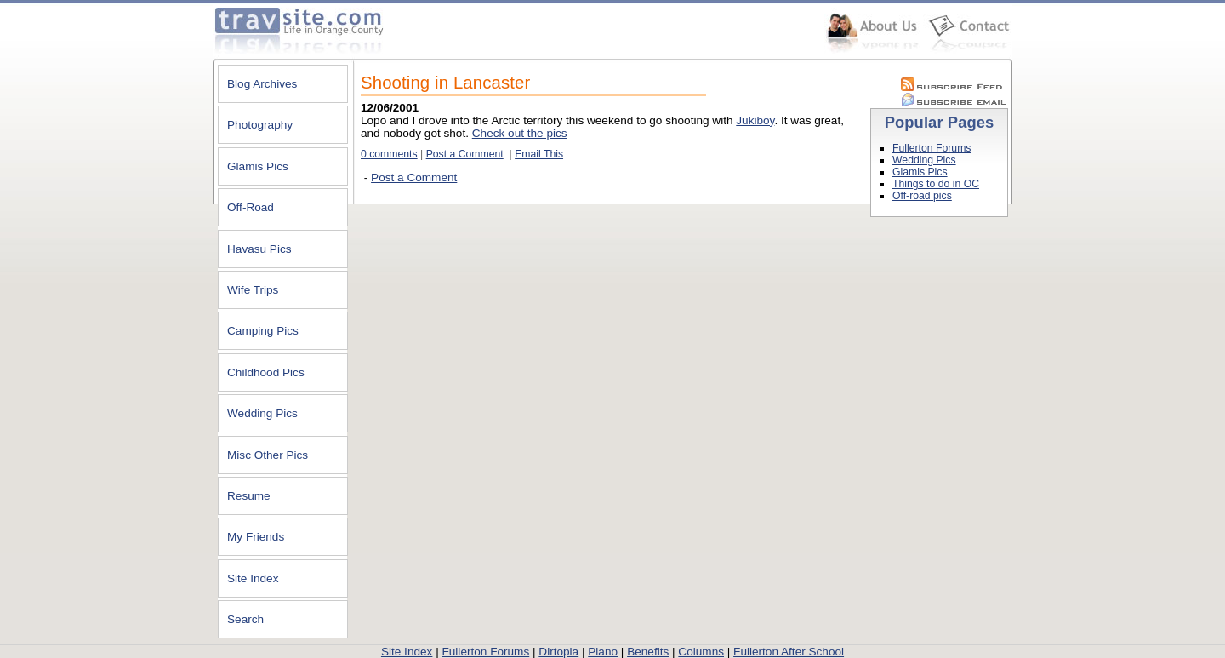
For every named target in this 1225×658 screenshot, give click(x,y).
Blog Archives (262, 83)
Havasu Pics (259, 249)
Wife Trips (252, 289)
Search (245, 619)
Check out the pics (519, 133)
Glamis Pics (257, 166)
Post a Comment (465, 154)
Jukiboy (755, 120)
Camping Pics (263, 330)
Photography (260, 124)
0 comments (389, 154)
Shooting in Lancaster (445, 82)
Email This (539, 154)
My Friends (255, 536)
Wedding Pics (262, 413)
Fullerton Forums (931, 148)
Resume (249, 495)
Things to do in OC (935, 184)
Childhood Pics (266, 372)
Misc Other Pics (267, 455)
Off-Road (250, 207)
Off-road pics (922, 196)
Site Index (252, 578)
